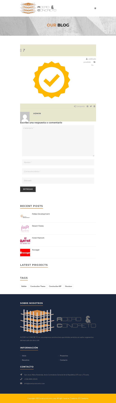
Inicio (24, 356)
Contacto (63, 360)
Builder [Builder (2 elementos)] (24, 286)
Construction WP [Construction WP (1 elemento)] (55, 286)
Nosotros (25, 360)
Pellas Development (41, 214)
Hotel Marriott (38, 238)
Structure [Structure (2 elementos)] (68, 286)
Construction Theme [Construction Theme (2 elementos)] (37, 286)
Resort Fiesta (38, 226)
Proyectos (64, 356)
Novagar (35, 250)
